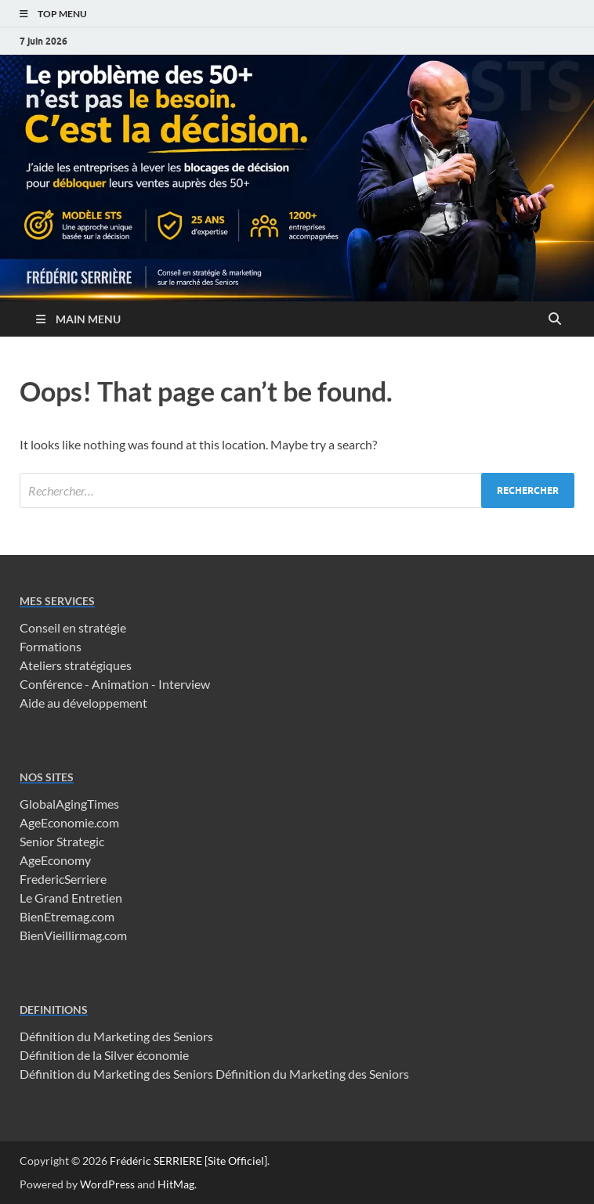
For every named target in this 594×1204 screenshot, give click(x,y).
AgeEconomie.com (69, 822)
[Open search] (555, 319)
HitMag (176, 1184)
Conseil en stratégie (73, 627)
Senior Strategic (62, 841)
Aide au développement (83, 702)
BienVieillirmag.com (73, 935)
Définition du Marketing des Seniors (116, 1036)
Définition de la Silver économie (104, 1054)
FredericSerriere (63, 878)
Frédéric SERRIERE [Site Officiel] (188, 1160)
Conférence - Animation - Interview (115, 683)
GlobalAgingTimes (69, 803)
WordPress (107, 1184)
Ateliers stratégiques (76, 665)
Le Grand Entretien (71, 897)
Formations (50, 646)
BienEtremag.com (67, 916)
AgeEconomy (55, 860)
